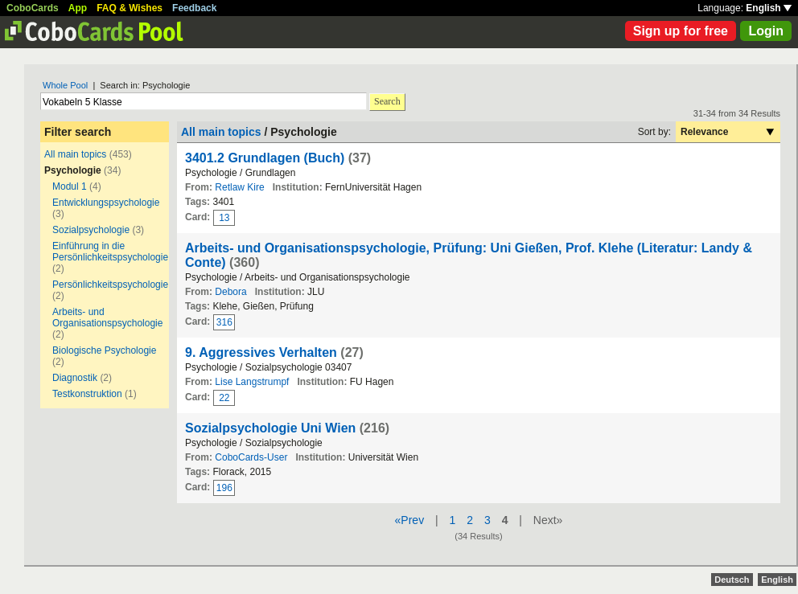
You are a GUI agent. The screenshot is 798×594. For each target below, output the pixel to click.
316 (224, 322)
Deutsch (731, 579)
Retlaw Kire (239, 187)
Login (766, 31)
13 (224, 217)
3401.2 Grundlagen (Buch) (264, 158)
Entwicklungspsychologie (105, 202)
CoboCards (32, 8)
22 (224, 398)
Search (387, 101)
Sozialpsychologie (91, 230)
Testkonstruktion (87, 393)
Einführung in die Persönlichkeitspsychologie (110, 251)
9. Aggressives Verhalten (261, 352)
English (769, 8)
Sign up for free (680, 31)
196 (224, 488)
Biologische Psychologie (104, 350)
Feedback (194, 8)
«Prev (410, 520)
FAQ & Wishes (129, 8)
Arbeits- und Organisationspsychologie (107, 317)
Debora (230, 291)
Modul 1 (69, 186)
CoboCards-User (251, 457)
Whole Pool (65, 85)
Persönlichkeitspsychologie (110, 284)
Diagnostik (74, 377)
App (77, 8)
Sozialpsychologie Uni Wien (270, 428)
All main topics (75, 154)
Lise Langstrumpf (252, 381)
